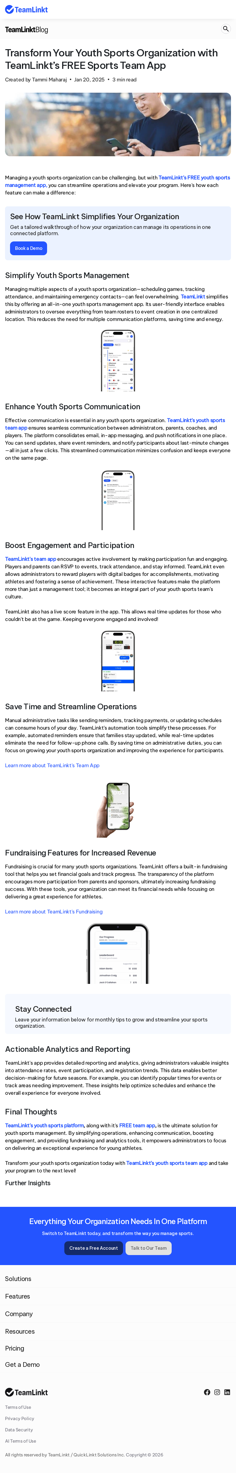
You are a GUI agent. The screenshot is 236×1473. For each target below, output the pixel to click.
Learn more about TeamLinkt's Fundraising (53, 911)
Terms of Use (18, 1407)
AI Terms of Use (20, 1441)
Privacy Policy (19, 1418)
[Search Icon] (226, 29)
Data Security (19, 1430)
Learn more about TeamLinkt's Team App (52, 765)
